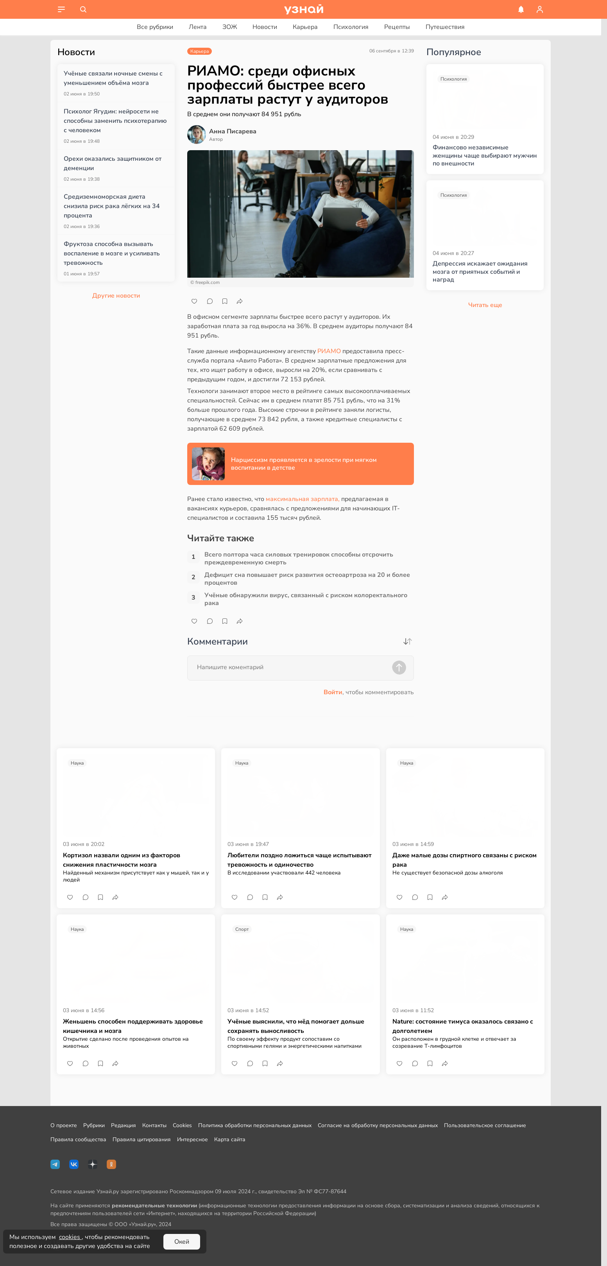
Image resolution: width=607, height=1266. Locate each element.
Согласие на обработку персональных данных (378, 1125)
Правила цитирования (142, 1139)
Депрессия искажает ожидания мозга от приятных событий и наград (480, 272)
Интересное (192, 1139)
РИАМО (329, 351)
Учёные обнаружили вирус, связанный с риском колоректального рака (305, 599)
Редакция (123, 1125)
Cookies (182, 1125)
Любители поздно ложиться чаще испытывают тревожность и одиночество (299, 860)
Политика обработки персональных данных (255, 1125)
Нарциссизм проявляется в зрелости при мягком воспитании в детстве (304, 464)
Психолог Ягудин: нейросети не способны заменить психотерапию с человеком (115, 121)
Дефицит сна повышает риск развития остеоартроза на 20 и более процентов (307, 579)
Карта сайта (229, 1139)
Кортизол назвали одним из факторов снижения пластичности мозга (121, 860)
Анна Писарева (232, 131)
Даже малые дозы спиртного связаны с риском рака (464, 860)
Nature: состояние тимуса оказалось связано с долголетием (462, 1026)
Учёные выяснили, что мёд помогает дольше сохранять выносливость (295, 1026)
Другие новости (116, 295)
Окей (181, 1241)
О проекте (63, 1125)
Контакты (154, 1125)
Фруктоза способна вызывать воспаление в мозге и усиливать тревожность (112, 253)
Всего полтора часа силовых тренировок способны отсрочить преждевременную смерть (298, 558)
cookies (70, 1237)
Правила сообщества (78, 1139)
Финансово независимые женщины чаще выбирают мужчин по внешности (485, 156)
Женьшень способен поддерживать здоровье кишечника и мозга (133, 1026)
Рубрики (94, 1125)
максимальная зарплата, (303, 499)
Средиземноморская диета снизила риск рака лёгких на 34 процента (112, 206)
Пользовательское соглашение (485, 1125)
